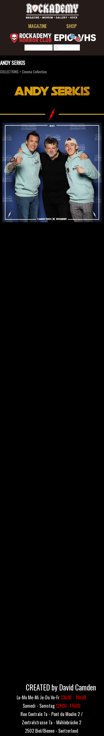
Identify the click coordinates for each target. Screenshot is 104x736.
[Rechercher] (38, 48)
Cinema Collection (34, 71)
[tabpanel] (52, 721)
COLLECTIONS (9, 71)
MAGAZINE (37, 25)
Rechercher (69, 48)
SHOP (71, 25)
